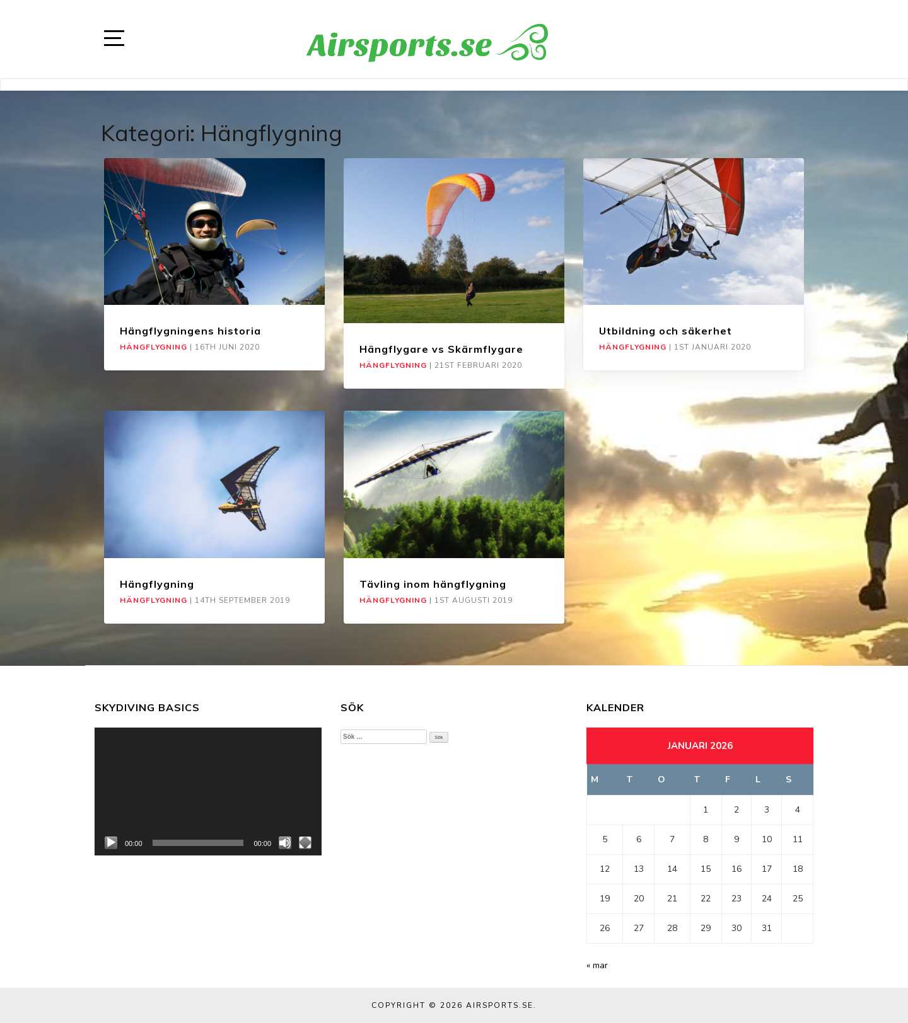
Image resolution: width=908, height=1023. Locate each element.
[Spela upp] (111, 843)
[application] (208, 791)
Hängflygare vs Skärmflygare (441, 349)
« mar (597, 965)
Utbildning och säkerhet (665, 330)
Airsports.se (499, 1005)
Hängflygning (153, 347)
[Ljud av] (285, 843)
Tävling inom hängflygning (432, 584)
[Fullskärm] (305, 843)
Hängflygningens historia (190, 330)
